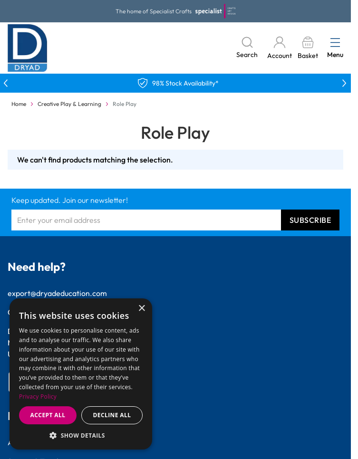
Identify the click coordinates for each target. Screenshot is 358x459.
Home (18, 103)
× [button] (141, 308)
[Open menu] (335, 42)
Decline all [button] (112, 415)
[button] (81, 435)
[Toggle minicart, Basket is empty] (307, 48)
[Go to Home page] (27, 48)
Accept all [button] (48, 415)
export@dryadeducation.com (57, 293)
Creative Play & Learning (69, 103)
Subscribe (310, 220)
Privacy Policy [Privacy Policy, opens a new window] (38, 396)
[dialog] (81, 373)
